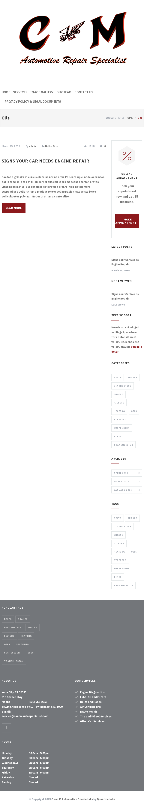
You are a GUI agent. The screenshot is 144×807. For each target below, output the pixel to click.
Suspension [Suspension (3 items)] (122, 568)
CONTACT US (83, 92)
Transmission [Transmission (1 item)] (123, 585)
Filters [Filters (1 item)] (119, 543)
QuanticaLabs (106, 799)
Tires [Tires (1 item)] (118, 577)
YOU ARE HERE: (115, 117)
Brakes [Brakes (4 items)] (132, 518)
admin (33, 146)
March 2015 (127, 481)
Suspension (122, 428)
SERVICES (20, 92)
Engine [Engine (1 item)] (118, 535)
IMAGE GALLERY (41, 92)
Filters (119, 402)
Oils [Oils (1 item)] (134, 551)
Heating (119, 411)
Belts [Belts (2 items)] (117, 518)
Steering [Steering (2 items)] (120, 560)
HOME (6, 92)
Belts (48, 146)
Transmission (123, 445)
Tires (118, 436)
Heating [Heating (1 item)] (119, 551)
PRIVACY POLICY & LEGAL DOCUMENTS (33, 101)
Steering (120, 419)
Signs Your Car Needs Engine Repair (45, 161)
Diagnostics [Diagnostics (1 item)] (122, 526)
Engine (118, 394)
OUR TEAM (63, 92)
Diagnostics (122, 386)
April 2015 (127, 473)
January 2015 (127, 489)
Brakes (132, 377)
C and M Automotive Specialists (72, 799)
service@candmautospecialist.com (25, 716)
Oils (55, 146)
